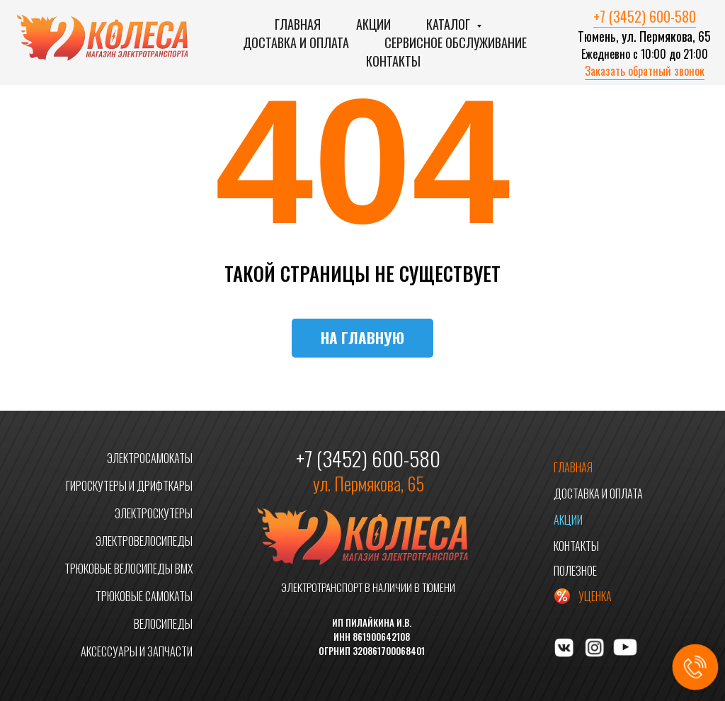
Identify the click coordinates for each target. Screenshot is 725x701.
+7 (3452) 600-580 (644, 16)
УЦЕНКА (595, 596)
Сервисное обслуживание (455, 42)
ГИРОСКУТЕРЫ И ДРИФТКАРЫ (129, 485)
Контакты (393, 61)
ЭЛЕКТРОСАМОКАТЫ (150, 458)
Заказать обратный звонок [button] (644, 70)
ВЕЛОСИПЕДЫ (163, 623)
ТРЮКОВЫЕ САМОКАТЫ (144, 596)
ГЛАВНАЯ (573, 467)
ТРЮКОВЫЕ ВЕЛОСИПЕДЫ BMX (128, 568)
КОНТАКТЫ (576, 545)
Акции (373, 24)
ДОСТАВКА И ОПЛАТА (598, 493)
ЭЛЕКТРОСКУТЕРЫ (154, 513)
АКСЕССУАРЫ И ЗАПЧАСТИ (137, 651)
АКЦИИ (568, 519)
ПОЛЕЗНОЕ (575, 570)
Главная (298, 24)
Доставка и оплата (296, 42)
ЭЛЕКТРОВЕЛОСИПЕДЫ (144, 540)
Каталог (449, 24)
